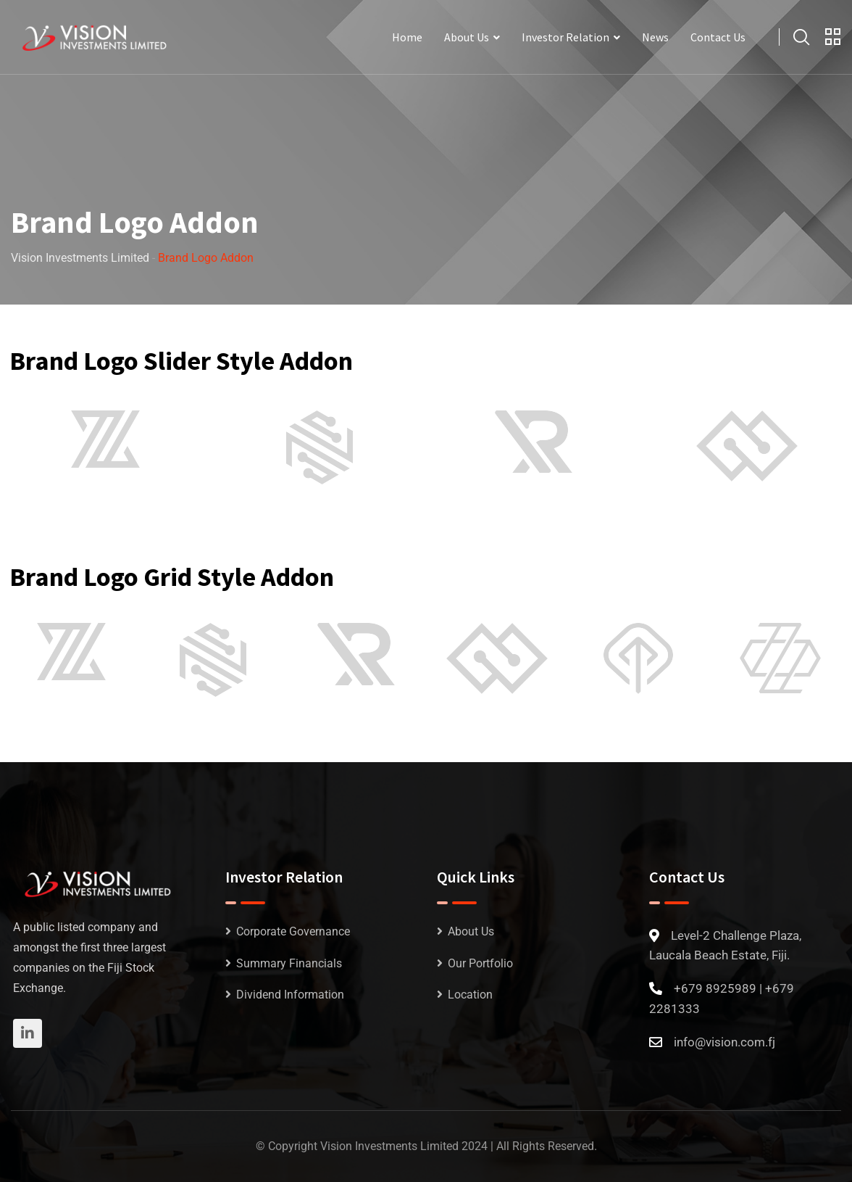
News (655, 37)
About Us (466, 37)
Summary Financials (289, 963)
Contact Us (718, 37)
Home (407, 37)
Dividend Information (290, 994)
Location (470, 994)
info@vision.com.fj (724, 1042)
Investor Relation (565, 37)
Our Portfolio (480, 963)
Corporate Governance (293, 931)
